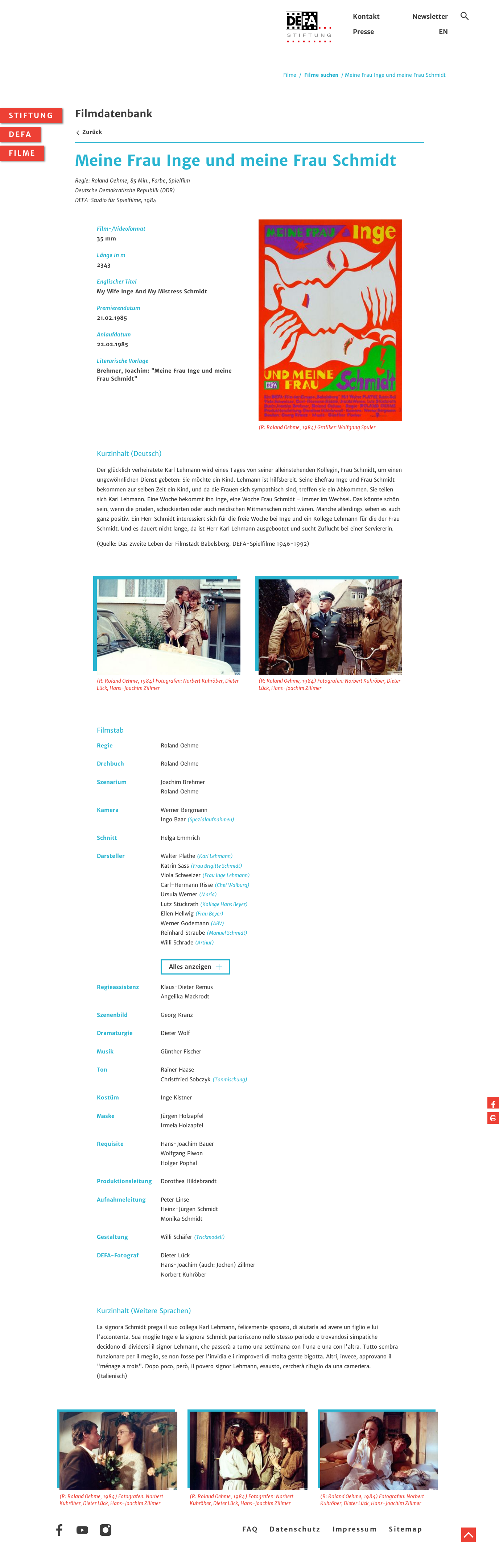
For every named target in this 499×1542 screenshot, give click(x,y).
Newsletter (430, 16)
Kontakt (366, 16)
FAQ (250, 1529)
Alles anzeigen (191, 967)
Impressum (355, 1529)
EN (443, 32)
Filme (22, 153)
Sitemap (405, 1529)
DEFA (20, 134)
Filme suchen (321, 75)
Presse (363, 32)
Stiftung (31, 115)
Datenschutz (295, 1529)
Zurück (88, 132)
